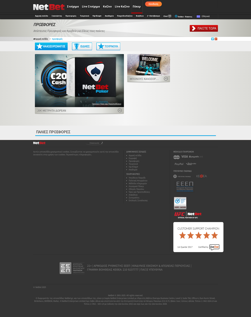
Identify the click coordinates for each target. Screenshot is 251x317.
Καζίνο (107, 6)
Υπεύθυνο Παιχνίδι (137, 177)
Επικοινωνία (94, 143)
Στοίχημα (73, 6)
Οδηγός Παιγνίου (136, 189)
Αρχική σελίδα (41, 16)
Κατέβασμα (153, 16)
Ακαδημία (109, 16)
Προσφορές (70, 16)
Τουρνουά (84, 16)
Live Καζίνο (122, 6)
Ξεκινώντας (56, 16)
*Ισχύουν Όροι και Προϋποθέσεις (106, 103)
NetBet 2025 (40, 287)
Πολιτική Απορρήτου (138, 180)
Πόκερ (137, 6)
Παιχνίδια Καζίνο (124, 16)
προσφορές (57, 39)
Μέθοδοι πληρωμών (138, 183)
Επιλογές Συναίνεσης (138, 200)
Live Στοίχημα (91, 6)
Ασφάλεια (133, 194)
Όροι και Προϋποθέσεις (139, 192)
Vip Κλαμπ (97, 16)
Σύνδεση (153, 4)
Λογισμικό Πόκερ (136, 186)
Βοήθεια (139, 16)
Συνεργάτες (134, 197)
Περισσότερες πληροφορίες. (79, 154)
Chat (167, 16)
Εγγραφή (133, 158)
